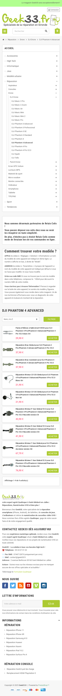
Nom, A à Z (8, 319)
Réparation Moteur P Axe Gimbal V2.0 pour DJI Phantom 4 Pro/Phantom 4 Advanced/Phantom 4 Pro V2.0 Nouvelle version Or (36, 412)
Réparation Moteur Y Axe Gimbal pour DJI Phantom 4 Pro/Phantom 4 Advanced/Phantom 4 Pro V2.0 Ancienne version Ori (36, 446)
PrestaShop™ (43, 685)
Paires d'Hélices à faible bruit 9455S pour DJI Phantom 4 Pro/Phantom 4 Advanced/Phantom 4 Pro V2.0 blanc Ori (36, 331)
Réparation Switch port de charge (20, 669)
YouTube (28, 585)
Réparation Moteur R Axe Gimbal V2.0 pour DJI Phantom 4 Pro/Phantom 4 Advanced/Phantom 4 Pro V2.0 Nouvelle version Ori (36, 429)
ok (51, 603)
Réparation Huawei (14, 642)
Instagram (44, 585)
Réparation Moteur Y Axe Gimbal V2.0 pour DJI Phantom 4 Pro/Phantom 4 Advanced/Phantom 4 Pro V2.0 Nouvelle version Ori (36, 463)
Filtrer (51, 319)
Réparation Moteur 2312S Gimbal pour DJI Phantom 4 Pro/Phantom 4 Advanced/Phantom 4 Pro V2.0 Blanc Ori (37, 378)
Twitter (13, 585)
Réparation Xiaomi (13, 646)
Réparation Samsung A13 (16, 638)
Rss (21, 585)
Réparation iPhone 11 (15, 630)
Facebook (5, 585)
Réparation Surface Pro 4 (16, 654)
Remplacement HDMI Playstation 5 (21, 673)
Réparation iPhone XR (15, 634)
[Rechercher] (31, 31)
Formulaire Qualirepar (22, 572)
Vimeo (36, 585)
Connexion (53, 10)
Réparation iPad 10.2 (14, 650)
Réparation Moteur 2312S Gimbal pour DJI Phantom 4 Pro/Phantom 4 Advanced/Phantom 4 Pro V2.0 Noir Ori (37, 395)
